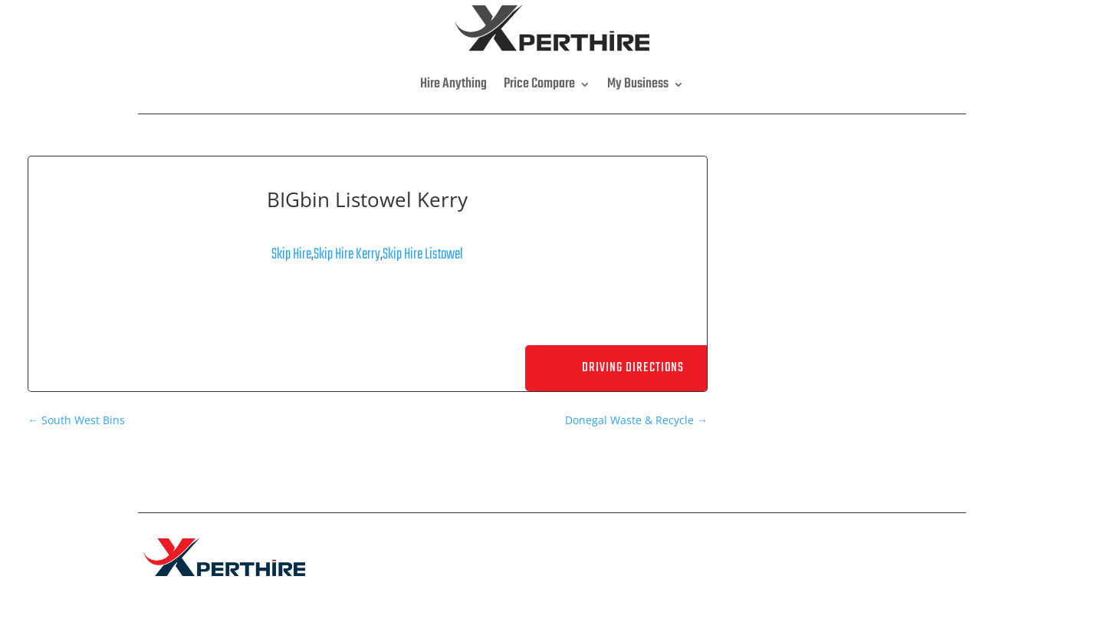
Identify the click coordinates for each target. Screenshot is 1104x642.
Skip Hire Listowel (423, 254)
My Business (638, 84)
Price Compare (539, 84)
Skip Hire (291, 254)
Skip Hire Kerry (347, 254)
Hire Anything (453, 84)
